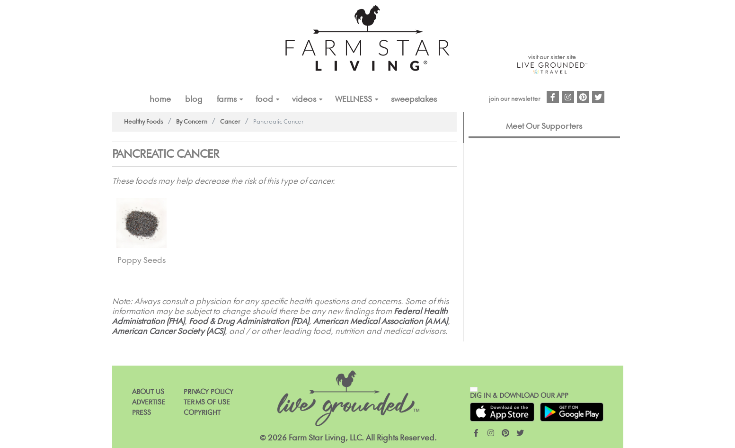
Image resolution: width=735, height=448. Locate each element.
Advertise (148, 402)
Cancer (230, 121)
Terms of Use (207, 402)
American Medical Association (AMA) (380, 321)
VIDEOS (304, 99)
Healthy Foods (143, 121)
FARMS (227, 99)
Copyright (202, 413)
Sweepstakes (414, 99)
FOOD (264, 99)
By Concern (191, 121)
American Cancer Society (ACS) (168, 331)
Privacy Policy (208, 392)
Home (160, 99)
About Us (148, 392)
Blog (194, 99)
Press (141, 413)
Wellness (353, 99)
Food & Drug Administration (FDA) (249, 321)
